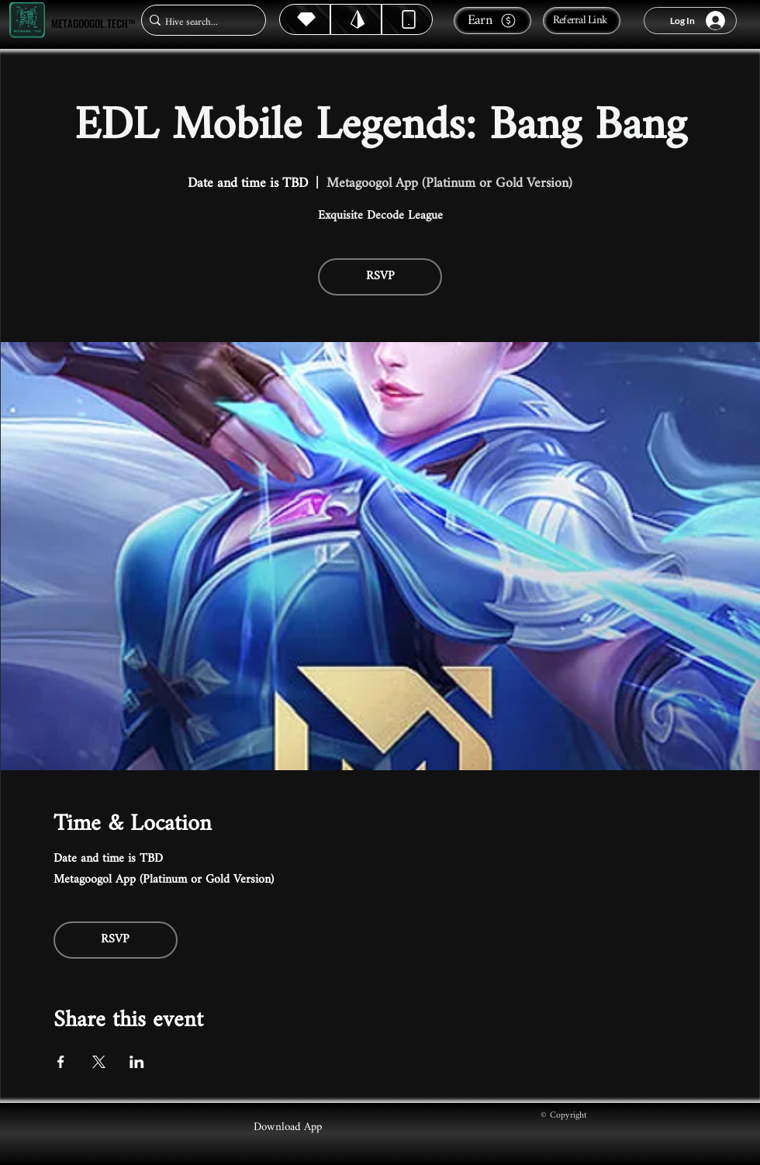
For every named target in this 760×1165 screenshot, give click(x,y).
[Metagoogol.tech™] (27, 20)
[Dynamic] (407, 19)
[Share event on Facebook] (61, 1062)
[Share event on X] (99, 1062)
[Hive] (304, 19)
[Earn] (492, 20)
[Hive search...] (199, 22)
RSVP (380, 276)
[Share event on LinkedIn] (137, 1062)
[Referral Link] (581, 20)
